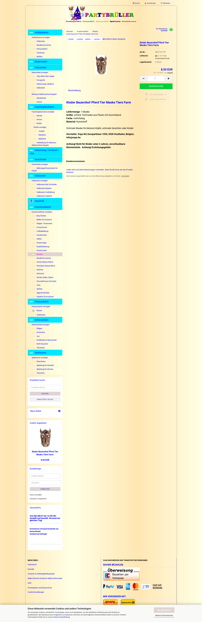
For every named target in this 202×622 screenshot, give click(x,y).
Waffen (37, 57)
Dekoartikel (38, 67)
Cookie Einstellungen (36, 592)
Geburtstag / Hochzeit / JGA (44, 152)
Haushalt (37, 201)
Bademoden (38, 61)
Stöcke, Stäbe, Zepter (42, 277)
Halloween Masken (42, 188)
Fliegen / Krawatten (42, 223)
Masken (37, 254)
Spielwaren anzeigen (40, 358)
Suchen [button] (136, 3)
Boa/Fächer (39, 216)
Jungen (39, 131)
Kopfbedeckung (40, 247)
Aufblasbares (39, 32)
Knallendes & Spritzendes (44, 340)
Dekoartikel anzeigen (40, 72)
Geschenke (38, 159)
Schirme (37, 270)
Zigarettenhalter (40, 293)
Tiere (36, 285)
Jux (36, 336)
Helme (37, 239)
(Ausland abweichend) (162, 58)
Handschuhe (39, 235)
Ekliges (37, 328)
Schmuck (38, 273)
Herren (37, 119)
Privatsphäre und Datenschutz (40, 588)
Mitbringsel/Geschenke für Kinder (45, 169)
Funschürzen (39, 227)
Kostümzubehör (40, 207)
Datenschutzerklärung (62, 617)
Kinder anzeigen (40, 127)
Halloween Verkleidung (43, 192)
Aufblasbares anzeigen (41, 37)
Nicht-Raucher (40, 344)
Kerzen (37, 310)
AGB (29, 583)
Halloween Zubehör (42, 196)
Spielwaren (38, 352)
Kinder (37, 123)
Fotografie (38, 80)
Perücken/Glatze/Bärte (43, 266)
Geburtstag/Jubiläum (43, 84)
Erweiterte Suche (45, 399)
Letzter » (97, 39)
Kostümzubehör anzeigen (42, 212)
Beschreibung (74, 90)
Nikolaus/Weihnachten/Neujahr (44, 93)
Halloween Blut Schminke (44, 184)
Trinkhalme (38, 315)
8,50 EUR (45, 460)
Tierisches (38, 53)
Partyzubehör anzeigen (41, 306)
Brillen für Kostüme (42, 220)
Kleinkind (40, 135)
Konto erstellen (36, 495)
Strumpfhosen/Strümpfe (44, 281)
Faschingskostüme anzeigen (43, 112)
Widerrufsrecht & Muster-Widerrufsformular (45, 578)
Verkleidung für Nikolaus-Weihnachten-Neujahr (44, 144)
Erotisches (38, 332)
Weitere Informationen (164, 615)
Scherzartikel (39, 319)
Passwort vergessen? (38, 499)
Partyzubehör (40, 49)
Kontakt (31, 569)
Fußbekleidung (40, 231)
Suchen (45, 394)
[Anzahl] (156, 79)
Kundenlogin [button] (150, 3)
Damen (37, 116)
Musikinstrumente (41, 45)
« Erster (71, 39)
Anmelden (125, 176)
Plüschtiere (38, 361)
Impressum (32, 564)
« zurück (79, 39)
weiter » (88, 39)
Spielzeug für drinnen (42, 369)
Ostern (37, 102)
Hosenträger (39, 243)
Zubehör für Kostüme (43, 297)
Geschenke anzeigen (40, 164)
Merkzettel (165, 3)
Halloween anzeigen (40, 181)
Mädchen (40, 139)
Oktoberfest (39, 98)
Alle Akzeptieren (164, 610)
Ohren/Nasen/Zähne (42, 262)
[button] (143, 79)
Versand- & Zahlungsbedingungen (41, 574)
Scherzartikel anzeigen (41, 325)
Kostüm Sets (39, 250)
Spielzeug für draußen (43, 365)
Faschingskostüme (42, 107)
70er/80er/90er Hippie (43, 76)
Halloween (38, 41)
